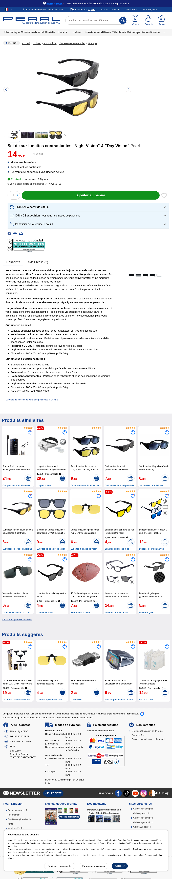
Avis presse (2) (38, 262)
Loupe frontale (44, 485)
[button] (26, 184)
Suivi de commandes (110, 9)
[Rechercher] (122, 20)
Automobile (50, 43)
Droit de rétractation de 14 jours (147, 731)
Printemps (133, 32)
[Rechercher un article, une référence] (96, 20)
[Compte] (149, 20)
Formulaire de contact (20, 741)
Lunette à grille (146, 612)
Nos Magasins (150, 9)
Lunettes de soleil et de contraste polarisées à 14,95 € (32, 399)
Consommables (30, 32)
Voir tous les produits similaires (17, 619)
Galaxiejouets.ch (141, 813)
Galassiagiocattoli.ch (143, 822)
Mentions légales (16, 828)
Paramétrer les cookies (93, 866)
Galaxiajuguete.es (142, 827)
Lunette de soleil (45, 612)
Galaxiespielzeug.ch (143, 818)
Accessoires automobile (72, 43)
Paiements (100, 730)
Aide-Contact (132, 9)
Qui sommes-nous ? (17, 810)
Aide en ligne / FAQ (19, 731)
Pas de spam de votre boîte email (148, 739)
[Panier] (162, 20)
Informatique (12, 32)
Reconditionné (150, 32)
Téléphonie (119, 32)
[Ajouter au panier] (91, 195)
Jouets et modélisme (98, 32)
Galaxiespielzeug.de (143, 808)
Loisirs (62, 32)
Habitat (77, 32)
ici (15, 858)
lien (15, 846)
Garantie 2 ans (139, 735)
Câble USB (76, 699)
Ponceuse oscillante (80, 612)
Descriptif (13, 262)
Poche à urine (146, 699)
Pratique (92, 43)
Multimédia (48, 32)
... (164, 32)
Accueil (26, 43)
